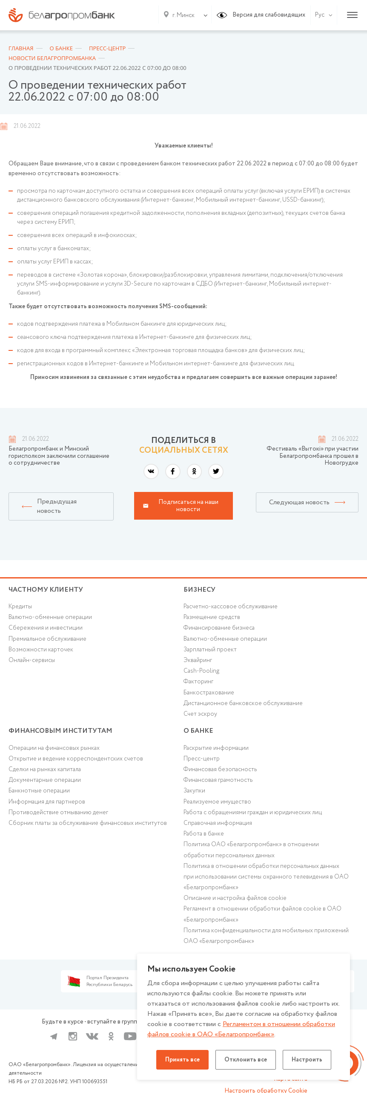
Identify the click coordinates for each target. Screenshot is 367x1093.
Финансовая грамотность (218, 780)
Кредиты (20, 606)
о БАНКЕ (198, 731)
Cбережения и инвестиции (46, 628)
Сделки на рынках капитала (45, 769)
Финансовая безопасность (220, 769)
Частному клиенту (46, 590)
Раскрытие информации (216, 748)
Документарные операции (45, 780)
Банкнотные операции (39, 790)
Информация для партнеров (47, 802)
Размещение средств (212, 617)
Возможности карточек (41, 649)
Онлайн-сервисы (32, 660)
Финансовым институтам (60, 731)
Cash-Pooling (201, 671)
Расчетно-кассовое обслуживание (231, 606)
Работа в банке (204, 834)
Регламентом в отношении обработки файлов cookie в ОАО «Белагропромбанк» (241, 1029)
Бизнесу (199, 590)
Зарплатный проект (210, 649)
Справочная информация (218, 823)
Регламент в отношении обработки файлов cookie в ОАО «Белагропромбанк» (262, 914)
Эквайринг (198, 660)
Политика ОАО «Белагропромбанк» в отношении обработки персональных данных (251, 849)
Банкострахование (209, 692)
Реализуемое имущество (217, 802)
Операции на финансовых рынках (54, 748)
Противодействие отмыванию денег (58, 812)
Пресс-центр (202, 759)
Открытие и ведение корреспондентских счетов (76, 759)
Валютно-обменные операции (50, 617)
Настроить (307, 1059)
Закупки (194, 790)
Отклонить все (245, 1059)
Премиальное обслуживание (47, 639)
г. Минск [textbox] (183, 15)
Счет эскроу (200, 714)
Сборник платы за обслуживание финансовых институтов (88, 823)
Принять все (182, 1059)
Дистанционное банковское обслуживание (243, 703)
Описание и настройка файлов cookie (235, 898)
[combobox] (182, 15)
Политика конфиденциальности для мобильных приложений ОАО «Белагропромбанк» (266, 936)
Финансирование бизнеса (219, 628)
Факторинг (198, 681)
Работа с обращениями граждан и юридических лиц (253, 812)
